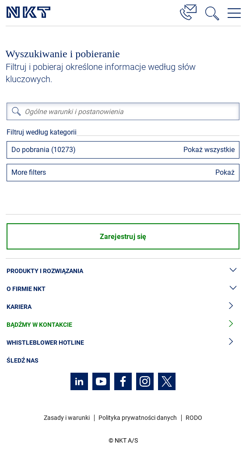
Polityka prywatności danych (137, 417)
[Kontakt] (188, 11)
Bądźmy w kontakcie (123, 325)
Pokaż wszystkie (209, 149)
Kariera (123, 307)
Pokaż (225, 172)
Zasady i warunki (67, 417)
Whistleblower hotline (123, 343)
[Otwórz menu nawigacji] (234, 13)
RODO (194, 417)
